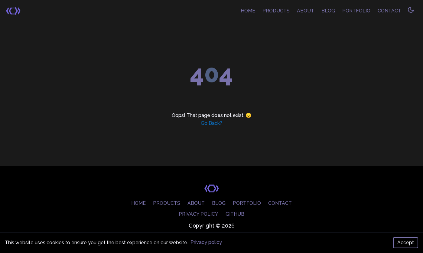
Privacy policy (206, 242)
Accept (405, 242)
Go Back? (211, 123)
